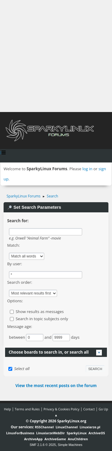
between (17, 337)
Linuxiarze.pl (90, 427)
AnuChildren (78, 439)
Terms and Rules (27, 409)
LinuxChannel (67, 427)
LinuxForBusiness (20, 433)
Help (7, 409)
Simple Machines (70, 445)
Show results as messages (40, 311)
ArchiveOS (96, 433)
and (49, 337)
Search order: (19, 282)
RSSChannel (44, 427)
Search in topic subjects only (42, 318)
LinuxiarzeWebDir (50, 433)
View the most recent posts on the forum (55, 385)
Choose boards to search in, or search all (49, 352)
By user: (14, 263)
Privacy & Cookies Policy (61, 409)
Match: (13, 245)
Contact (89, 409)
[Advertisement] (56, 56)
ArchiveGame (55, 439)
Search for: (18, 220)
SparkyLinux (77, 433)
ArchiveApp (33, 439)
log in (87, 168)
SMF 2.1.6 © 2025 (43, 445)
